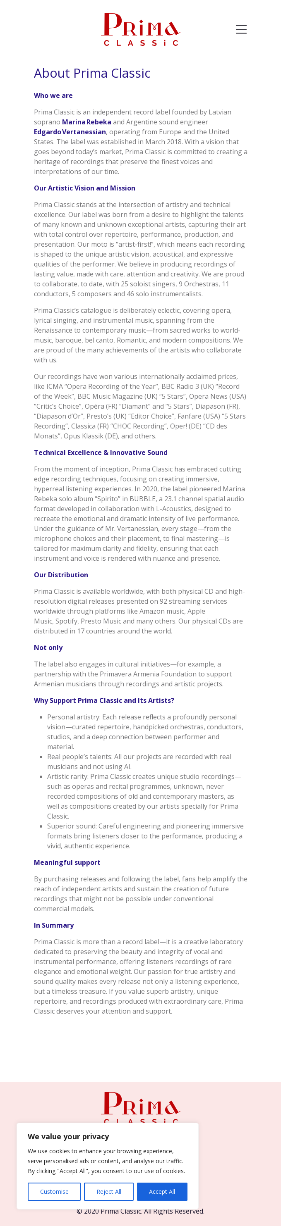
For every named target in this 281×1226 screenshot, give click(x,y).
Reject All (108, 1191)
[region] (108, 1166)
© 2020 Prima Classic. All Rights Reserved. (140, 1211)
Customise (54, 1191)
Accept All (162, 1191)
